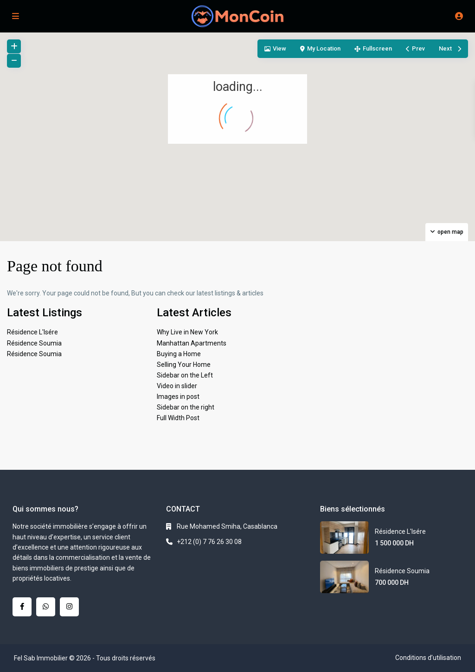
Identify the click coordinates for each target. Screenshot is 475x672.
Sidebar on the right (185, 407)
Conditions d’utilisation (428, 657)
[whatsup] (45, 606)
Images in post (178, 396)
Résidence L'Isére (32, 332)
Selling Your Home (184, 364)
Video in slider (177, 386)
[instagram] (69, 606)
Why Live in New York (187, 332)
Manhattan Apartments (191, 343)
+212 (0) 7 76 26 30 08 (209, 541)
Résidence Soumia (34, 343)
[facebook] (22, 606)
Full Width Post (178, 418)
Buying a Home (179, 354)
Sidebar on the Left (185, 375)
